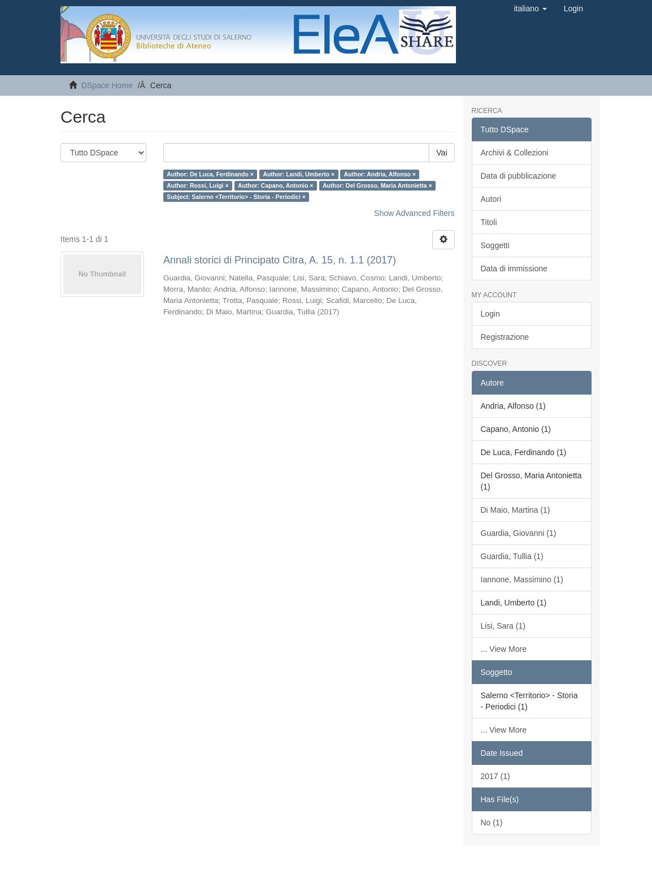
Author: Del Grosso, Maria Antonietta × (377, 185)
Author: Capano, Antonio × (275, 185)
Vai (441, 152)
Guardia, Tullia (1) (512, 556)
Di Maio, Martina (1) (515, 509)
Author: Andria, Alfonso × (380, 174)
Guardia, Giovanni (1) (519, 533)
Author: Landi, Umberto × (298, 174)
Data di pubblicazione (519, 175)
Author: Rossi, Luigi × (197, 185)
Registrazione (505, 336)
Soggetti (495, 245)
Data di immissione (514, 268)
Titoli (489, 222)
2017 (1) (495, 776)
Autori (491, 199)
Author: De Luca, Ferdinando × (210, 174)
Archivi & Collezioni (515, 152)
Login (490, 313)
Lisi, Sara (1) (503, 625)
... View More (504, 649)
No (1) (492, 822)
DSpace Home (107, 85)
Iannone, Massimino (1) (522, 579)
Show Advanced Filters (414, 213)
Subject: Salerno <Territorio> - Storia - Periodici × (236, 196)
